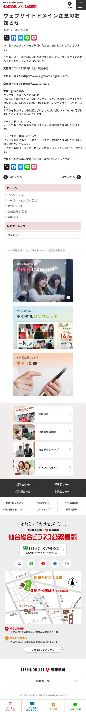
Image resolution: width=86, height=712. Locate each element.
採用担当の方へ (24, 491)
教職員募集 (71, 509)
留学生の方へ (24, 484)
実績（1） (13, 217)
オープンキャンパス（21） (23, 200)
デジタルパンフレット (32, 708)
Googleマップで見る (43, 649)
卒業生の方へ (62, 491)
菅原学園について (14, 502)
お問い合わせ (43, 502)
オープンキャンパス (11, 708)
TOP (7, 250)
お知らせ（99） (17, 206)
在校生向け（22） (18, 211)
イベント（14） (17, 195)
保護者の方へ (62, 484)
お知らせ (17, 250)
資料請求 (54, 709)
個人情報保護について (14, 509)
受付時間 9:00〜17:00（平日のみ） (42, 549)
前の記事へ (15, 177)
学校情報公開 (71, 502)
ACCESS (70, 7)
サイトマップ (43, 509)
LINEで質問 (75, 709)
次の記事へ (68, 177)
